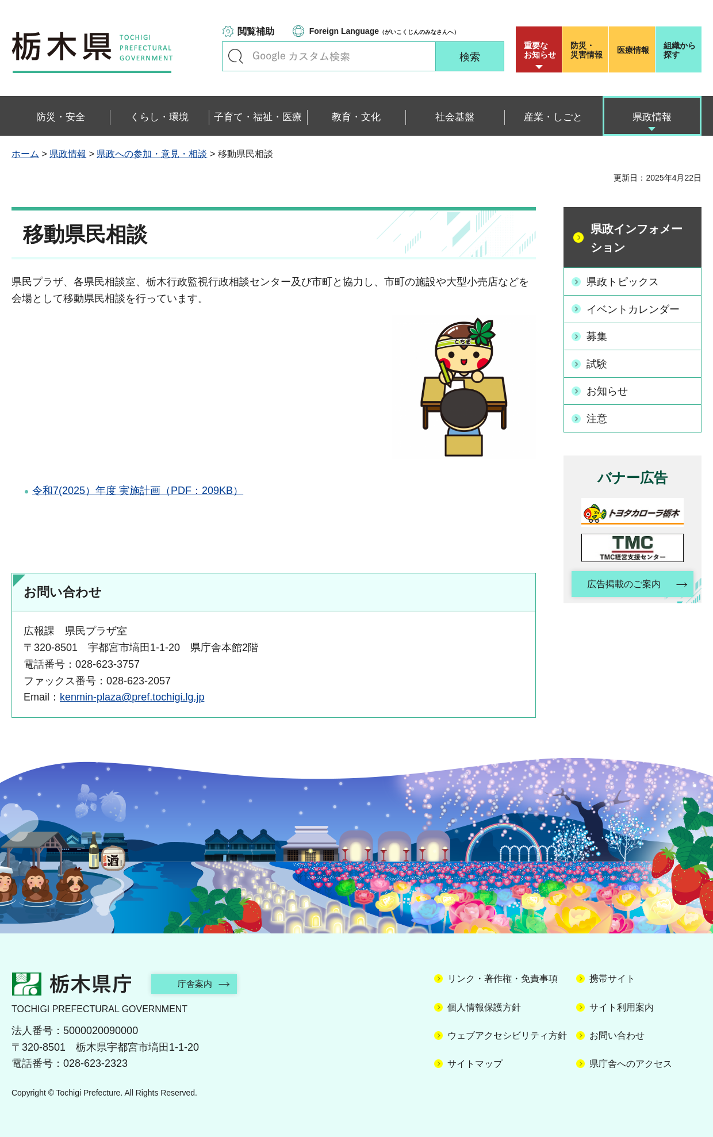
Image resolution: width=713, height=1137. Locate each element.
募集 (597, 336)
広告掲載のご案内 (623, 583)
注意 (597, 417)
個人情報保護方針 (484, 1007)
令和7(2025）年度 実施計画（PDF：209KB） (137, 490)
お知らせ (607, 390)
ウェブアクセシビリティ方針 (507, 1035)
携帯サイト (612, 978)
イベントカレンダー (633, 309)
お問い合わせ (617, 1035)
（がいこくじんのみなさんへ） (384, 31)
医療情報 (633, 50)
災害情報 (587, 50)
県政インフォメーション (637, 238)
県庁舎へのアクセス (630, 1064)
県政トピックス (623, 281)
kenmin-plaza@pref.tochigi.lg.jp (132, 697)
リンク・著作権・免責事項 (502, 978)
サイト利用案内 (621, 1007)
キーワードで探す (235, 56)
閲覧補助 (255, 31)
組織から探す (680, 50)
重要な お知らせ (540, 50)
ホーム (25, 154)
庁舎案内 (198, 984)
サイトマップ (475, 1064)
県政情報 (67, 154)
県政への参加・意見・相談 (152, 154)
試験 (597, 363)
